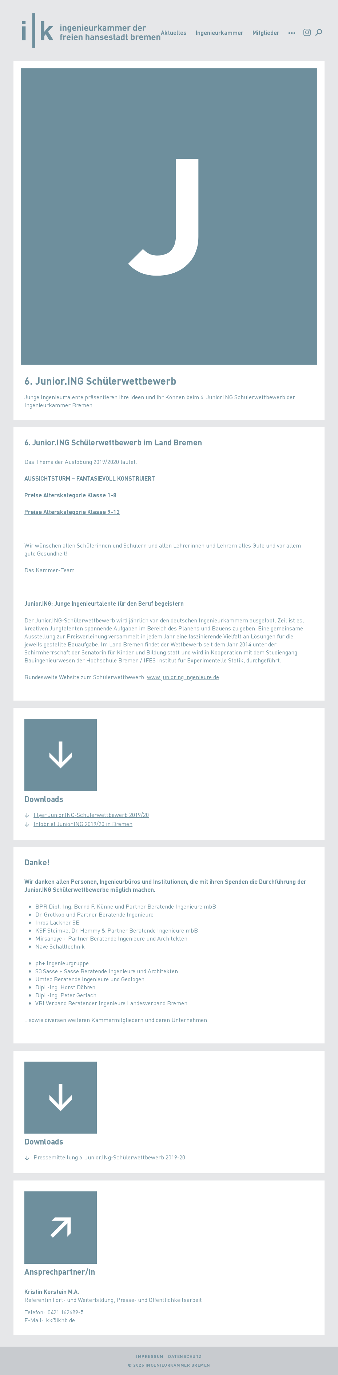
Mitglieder (265, 32)
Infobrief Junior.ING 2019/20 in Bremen (82, 823)
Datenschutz (185, 1356)
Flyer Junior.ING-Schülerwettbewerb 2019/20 (91, 814)
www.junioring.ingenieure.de (183, 677)
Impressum (150, 1356)
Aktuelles (174, 32)
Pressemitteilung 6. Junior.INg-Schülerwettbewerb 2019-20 (109, 1157)
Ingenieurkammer (219, 32)
